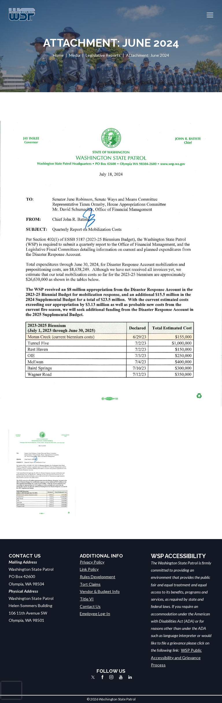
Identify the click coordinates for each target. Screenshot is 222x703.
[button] (210, 14)
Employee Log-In (95, 613)
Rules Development (97, 576)
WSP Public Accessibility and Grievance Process (176, 657)
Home (58, 55)
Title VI (87, 598)
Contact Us (90, 605)
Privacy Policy (92, 562)
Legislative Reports (103, 55)
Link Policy (89, 569)
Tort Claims (90, 583)
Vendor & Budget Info (100, 591)
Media (74, 55)
